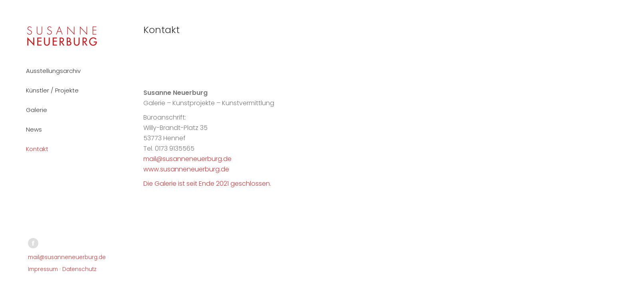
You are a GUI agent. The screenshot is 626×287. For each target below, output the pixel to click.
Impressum (43, 269)
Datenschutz (79, 269)
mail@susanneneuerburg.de (67, 257)
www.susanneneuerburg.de (186, 169)
